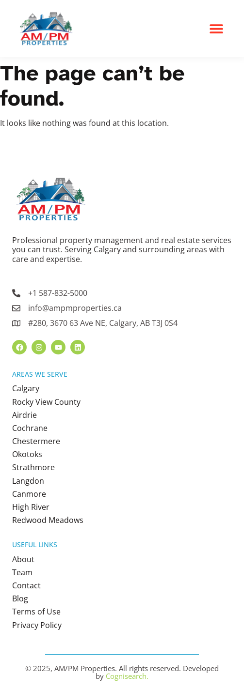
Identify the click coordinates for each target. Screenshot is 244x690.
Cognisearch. (127, 676)
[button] (217, 28)
